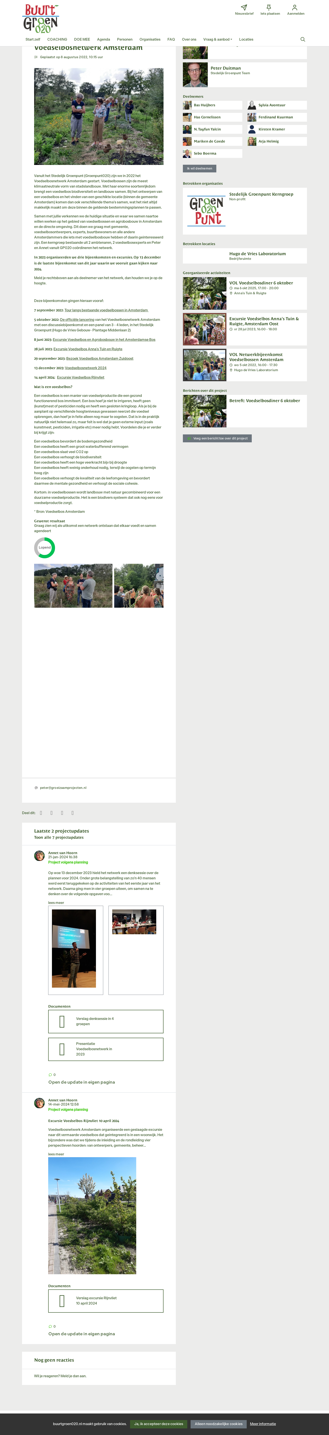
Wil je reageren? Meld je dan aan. (60, 1376)
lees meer (56, 903)
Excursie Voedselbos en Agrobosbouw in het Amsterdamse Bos (104, 340)
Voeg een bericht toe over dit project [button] (217, 438)
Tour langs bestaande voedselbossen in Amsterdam (106, 310)
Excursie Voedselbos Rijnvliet (80, 378)
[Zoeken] (303, 40)
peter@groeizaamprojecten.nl (63, 788)
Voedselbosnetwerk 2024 (86, 368)
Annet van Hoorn (62, 852)
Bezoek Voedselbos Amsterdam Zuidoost (99, 359)
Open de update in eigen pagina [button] (81, 1082)
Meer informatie (263, 1424)
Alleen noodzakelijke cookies (219, 1424)
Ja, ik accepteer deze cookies (158, 1424)
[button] (33, 39)
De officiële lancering (77, 320)
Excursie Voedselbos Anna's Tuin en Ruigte (87, 349)
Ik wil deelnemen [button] (199, 168)
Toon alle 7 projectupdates (59, 837)
